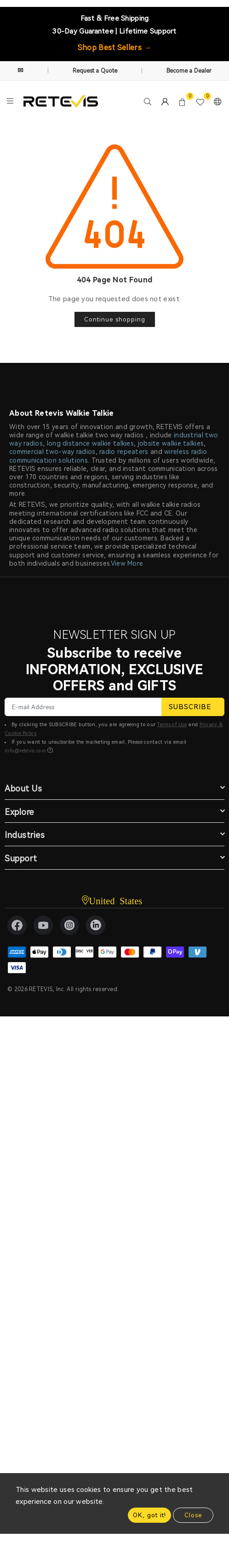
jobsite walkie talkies (171, 443)
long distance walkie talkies (90, 443)
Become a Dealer (189, 71)
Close (193, 1515)
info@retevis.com (25, 751)
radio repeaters (124, 451)
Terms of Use (172, 725)
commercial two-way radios (52, 451)
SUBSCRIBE (193, 707)
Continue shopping (114, 319)
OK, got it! (149, 1515)
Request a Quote (95, 71)
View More (127, 563)
